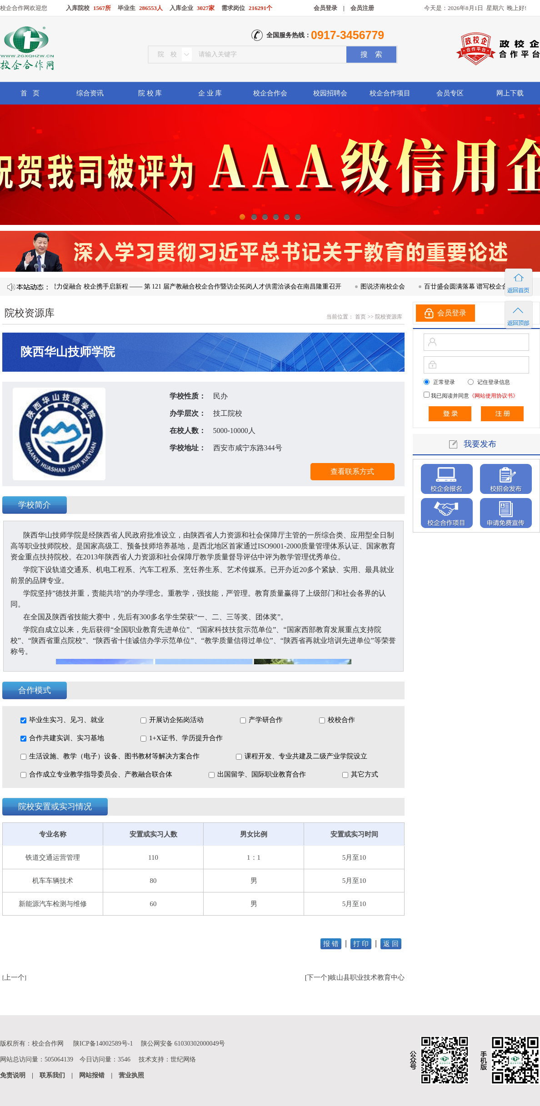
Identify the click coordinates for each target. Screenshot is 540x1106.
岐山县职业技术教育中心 (367, 977)
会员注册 (362, 8)
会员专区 (450, 93)
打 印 (361, 943)
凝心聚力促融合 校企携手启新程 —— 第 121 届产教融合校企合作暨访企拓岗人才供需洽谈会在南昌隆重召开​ (194, 286)
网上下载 (510, 93)
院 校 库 (150, 93)
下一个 (317, 977)
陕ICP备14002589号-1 (103, 1043)
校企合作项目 (390, 93)
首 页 (29, 93)
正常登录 (444, 382)
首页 (360, 317)
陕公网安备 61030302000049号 (183, 1043)
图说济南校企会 (387, 286)
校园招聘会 (330, 93)
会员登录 (325, 8)
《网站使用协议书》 (493, 396)
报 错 (331, 943)
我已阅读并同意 (474, 396)
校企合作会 (270, 93)
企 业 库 (210, 93)
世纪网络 (183, 1059)
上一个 (14, 977)
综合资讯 (90, 93)
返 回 (391, 943)
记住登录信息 (493, 382)
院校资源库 (388, 317)
